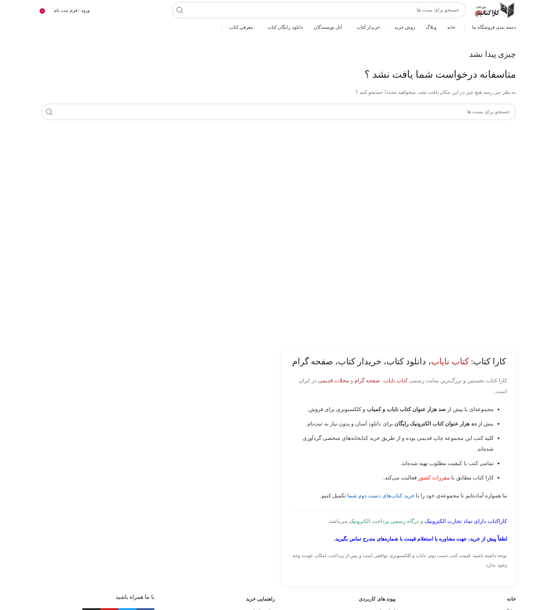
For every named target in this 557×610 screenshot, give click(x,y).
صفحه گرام (367, 380)
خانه (511, 599)
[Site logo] (494, 9)
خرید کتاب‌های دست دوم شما (381, 495)
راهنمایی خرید (260, 599)
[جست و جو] (319, 10)
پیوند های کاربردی (377, 599)
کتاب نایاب (396, 380)
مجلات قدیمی (333, 380)
